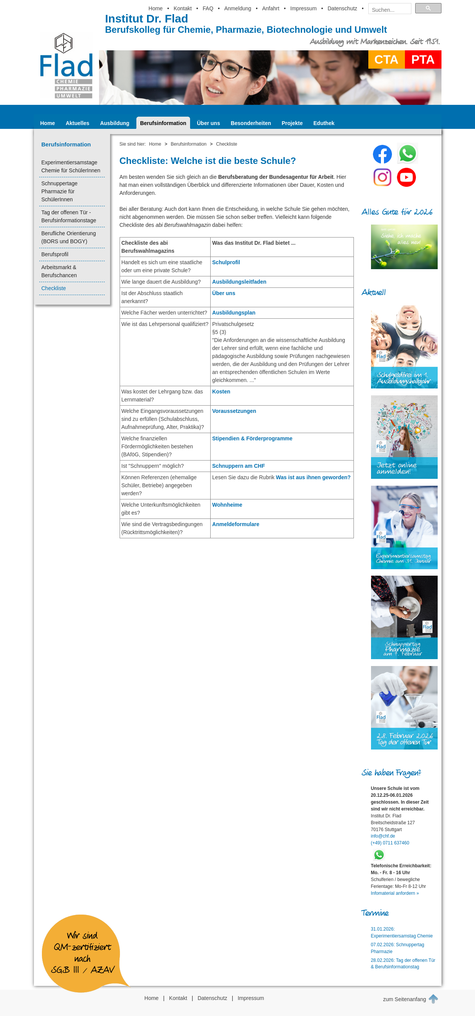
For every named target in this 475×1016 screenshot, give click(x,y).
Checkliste (54, 288)
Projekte (292, 123)
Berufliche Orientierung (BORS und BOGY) (69, 237)
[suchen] (387, 9)
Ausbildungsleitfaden (239, 282)
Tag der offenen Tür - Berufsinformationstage (69, 216)
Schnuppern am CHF (238, 466)
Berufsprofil (55, 254)
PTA (423, 59)
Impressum (303, 8)
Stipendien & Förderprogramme (252, 438)
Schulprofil (226, 262)
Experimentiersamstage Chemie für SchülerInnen (71, 166)
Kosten (221, 391)
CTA (386, 59)
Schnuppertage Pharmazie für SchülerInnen (60, 191)
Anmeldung (237, 8)
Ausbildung (115, 123)
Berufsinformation (163, 123)
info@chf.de (383, 836)
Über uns (208, 123)
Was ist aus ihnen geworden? (313, 477)
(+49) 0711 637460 (390, 843)
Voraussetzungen (234, 411)
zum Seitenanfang (410, 999)
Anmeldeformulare (235, 524)
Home (156, 8)
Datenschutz (342, 8)
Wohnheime (227, 505)
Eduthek (323, 123)
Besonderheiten (251, 123)
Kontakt (183, 8)
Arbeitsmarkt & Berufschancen (59, 271)
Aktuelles (77, 123)
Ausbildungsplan (234, 313)
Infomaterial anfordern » (395, 893)
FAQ (208, 8)
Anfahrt (270, 8)
